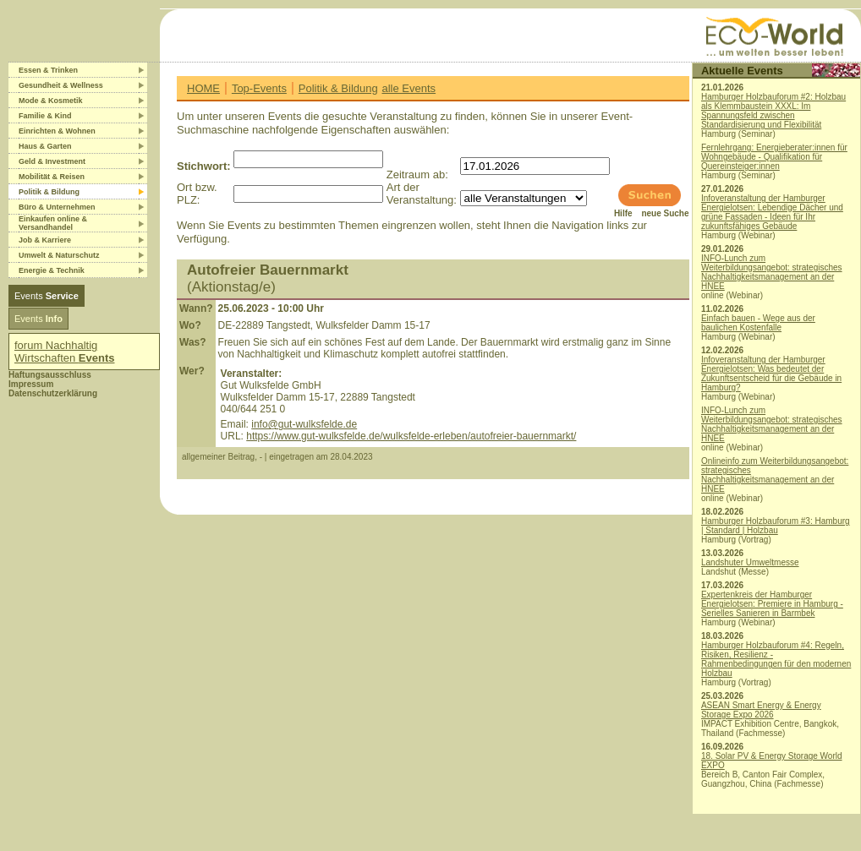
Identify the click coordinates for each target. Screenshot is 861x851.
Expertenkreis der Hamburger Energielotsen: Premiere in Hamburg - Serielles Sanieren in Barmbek (772, 604)
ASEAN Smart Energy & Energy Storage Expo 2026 (761, 710)
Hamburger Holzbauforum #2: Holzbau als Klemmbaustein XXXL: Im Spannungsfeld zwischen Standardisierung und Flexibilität (773, 110)
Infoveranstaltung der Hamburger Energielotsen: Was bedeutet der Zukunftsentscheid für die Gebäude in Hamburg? (771, 373)
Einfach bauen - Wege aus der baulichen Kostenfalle (758, 323)
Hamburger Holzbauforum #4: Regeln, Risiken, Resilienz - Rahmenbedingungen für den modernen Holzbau (776, 659)
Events (46, 296)
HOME (203, 88)
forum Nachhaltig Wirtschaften (64, 351)
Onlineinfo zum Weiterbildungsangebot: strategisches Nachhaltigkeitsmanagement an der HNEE (774, 475)
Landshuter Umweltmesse (750, 562)
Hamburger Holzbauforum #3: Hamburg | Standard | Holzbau (775, 525)
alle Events (408, 88)
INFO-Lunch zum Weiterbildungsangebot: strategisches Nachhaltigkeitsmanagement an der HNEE (771, 272)
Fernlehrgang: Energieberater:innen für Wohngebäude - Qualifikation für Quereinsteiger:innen (774, 157)
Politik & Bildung (338, 88)
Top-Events (259, 88)
